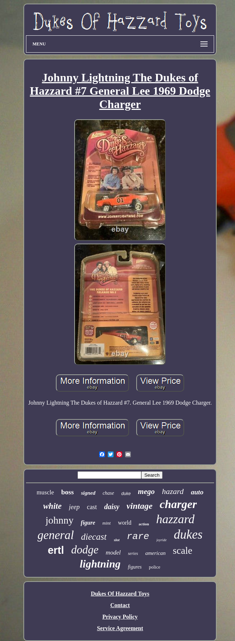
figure (88, 523)
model (113, 552)
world (124, 523)
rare (138, 536)
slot (117, 540)
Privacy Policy (120, 617)
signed (88, 493)
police (154, 567)
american (155, 553)
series (133, 553)
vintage (139, 506)
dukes (188, 535)
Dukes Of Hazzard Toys (120, 594)
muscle (45, 492)
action (144, 524)
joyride (161, 540)
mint (106, 523)
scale (182, 550)
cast (92, 507)
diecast (94, 537)
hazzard (175, 519)
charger (178, 504)
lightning (100, 564)
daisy (111, 507)
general (55, 535)
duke (126, 493)
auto (197, 492)
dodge (85, 549)
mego (146, 491)
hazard (172, 491)
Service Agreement (120, 628)
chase (108, 493)
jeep (74, 507)
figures (135, 567)
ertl (56, 550)
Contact (120, 605)
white (52, 506)
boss (67, 492)
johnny (59, 520)
